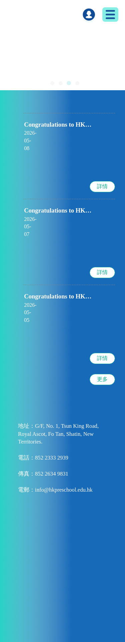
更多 (102, 368)
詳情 (102, 183)
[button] (52, 83)
